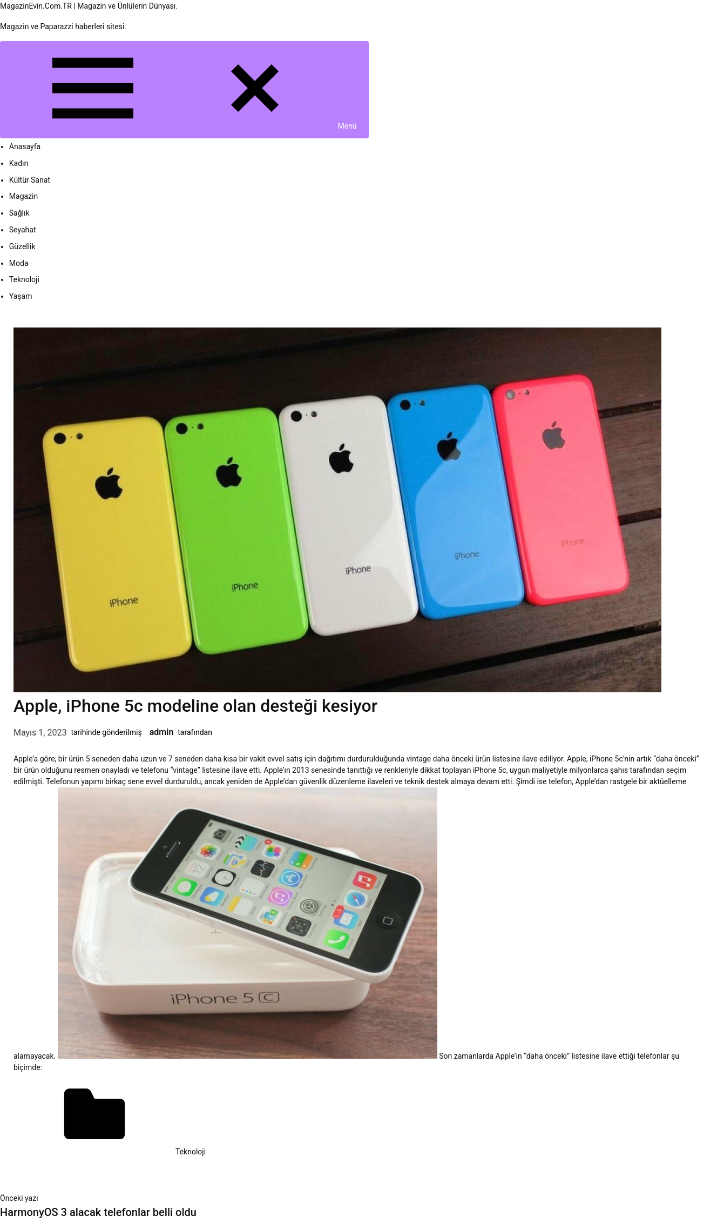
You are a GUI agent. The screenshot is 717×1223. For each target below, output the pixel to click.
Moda (19, 263)
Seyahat (22, 229)
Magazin (23, 196)
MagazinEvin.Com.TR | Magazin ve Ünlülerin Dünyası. (89, 6)
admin (162, 732)
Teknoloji (24, 279)
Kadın (19, 163)
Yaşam (20, 296)
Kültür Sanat (29, 180)
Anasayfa (24, 146)
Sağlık (19, 213)
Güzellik (22, 246)
